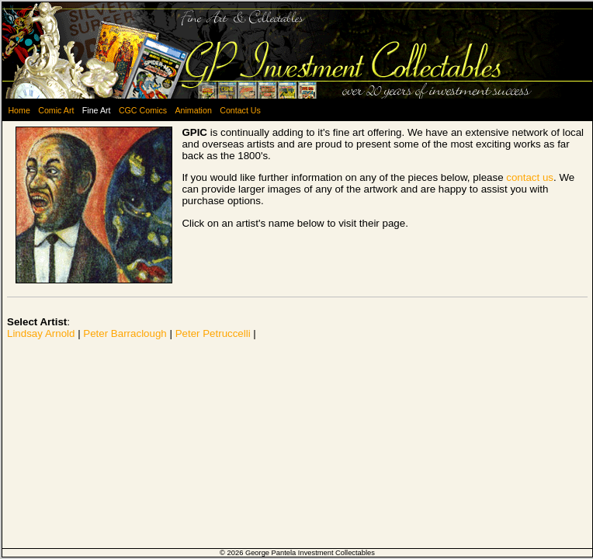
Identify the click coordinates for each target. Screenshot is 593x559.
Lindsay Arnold (41, 333)
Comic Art (56, 110)
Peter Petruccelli (213, 333)
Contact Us (240, 110)
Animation (193, 110)
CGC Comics (143, 110)
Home (18, 110)
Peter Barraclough (124, 333)
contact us (529, 177)
